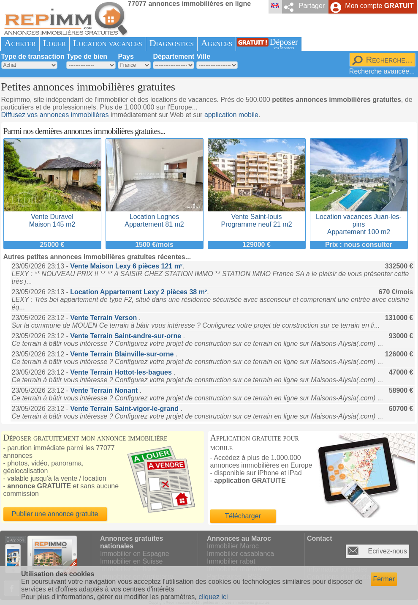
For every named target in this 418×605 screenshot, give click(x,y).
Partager (312, 5)
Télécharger (243, 516)
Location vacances (107, 43)
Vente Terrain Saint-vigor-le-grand (125, 408)
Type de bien (86, 56)
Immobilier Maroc (233, 546)
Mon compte (379, 5)
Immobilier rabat (231, 561)
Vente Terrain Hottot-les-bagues (122, 372)
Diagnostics (171, 43)
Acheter (20, 43)
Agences (216, 43)
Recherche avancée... (382, 71)
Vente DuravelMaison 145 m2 (52, 216)
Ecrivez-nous (387, 551)
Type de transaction (33, 56)
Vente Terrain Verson (104, 317)
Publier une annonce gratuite (55, 513)
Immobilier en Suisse (131, 561)
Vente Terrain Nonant (104, 390)
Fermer (384, 579)
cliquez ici (213, 596)
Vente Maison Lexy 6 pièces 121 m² (126, 266)
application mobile (231, 114)
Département (173, 56)
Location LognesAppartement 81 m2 (154, 216)
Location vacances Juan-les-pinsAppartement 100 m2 (358, 220)
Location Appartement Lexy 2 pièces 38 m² (138, 292)
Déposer (284, 43)
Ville (203, 56)
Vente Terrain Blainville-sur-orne (123, 354)
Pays (125, 56)
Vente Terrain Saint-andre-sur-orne (126, 335)
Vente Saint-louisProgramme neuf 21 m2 (256, 216)
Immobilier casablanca (240, 553)
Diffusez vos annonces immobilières (55, 114)
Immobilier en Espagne (134, 553)
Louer (54, 43)
